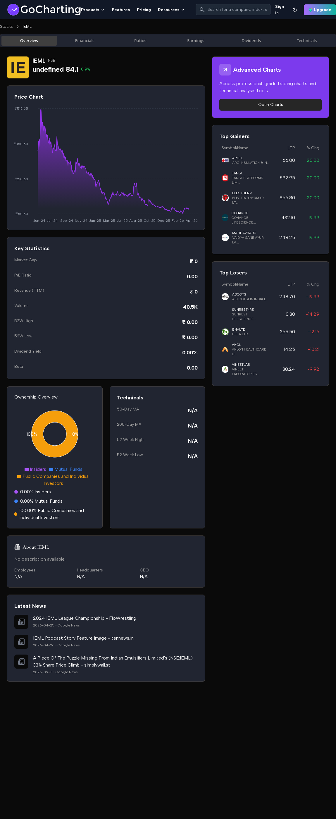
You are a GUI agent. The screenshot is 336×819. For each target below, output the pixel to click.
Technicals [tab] (307, 40)
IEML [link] (27, 26)
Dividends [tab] (251, 40)
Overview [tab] (29, 40)
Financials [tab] (84, 40)
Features (121, 9)
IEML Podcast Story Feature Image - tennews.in (83, 638)
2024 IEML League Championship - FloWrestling (84, 618)
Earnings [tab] (195, 40)
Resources (171, 9)
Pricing (144, 9)
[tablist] (168, 40)
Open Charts (270, 104)
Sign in (279, 9)
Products (93, 9)
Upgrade (320, 9)
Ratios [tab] (140, 40)
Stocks (6, 26)
